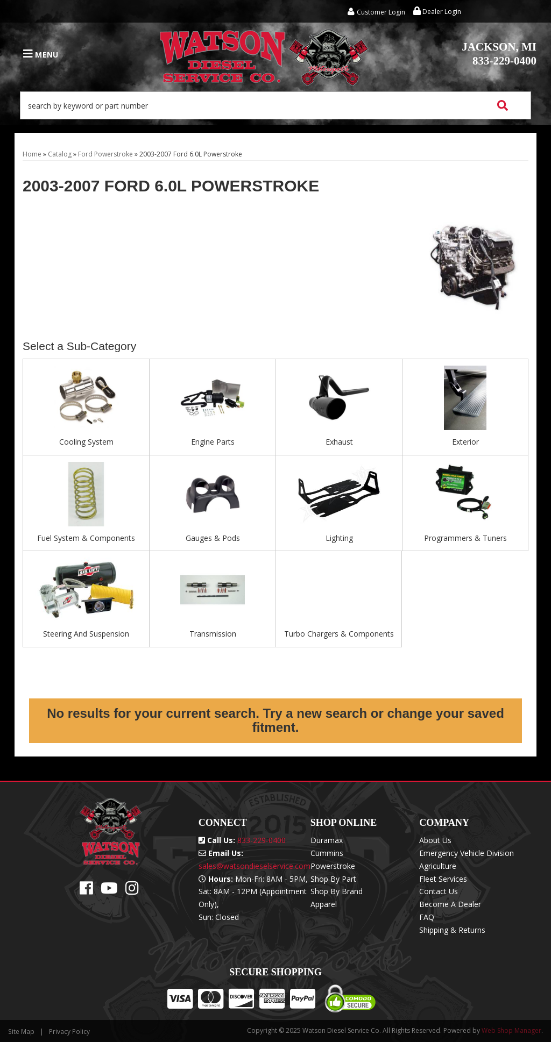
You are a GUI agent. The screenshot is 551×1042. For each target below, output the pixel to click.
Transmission (212, 634)
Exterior (465, 442)
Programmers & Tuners (465, 538)
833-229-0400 (499, 53)
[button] (275, 105)
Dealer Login (437, 11)
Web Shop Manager (511, 1030)
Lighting (339, 538)
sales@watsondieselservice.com (254, 866)
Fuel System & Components (86, 538)
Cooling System (86, 442)
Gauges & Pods (213, 538)
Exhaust (339, 442)
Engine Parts (213, 442)
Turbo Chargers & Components (339, 634)
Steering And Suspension (86, 634)
